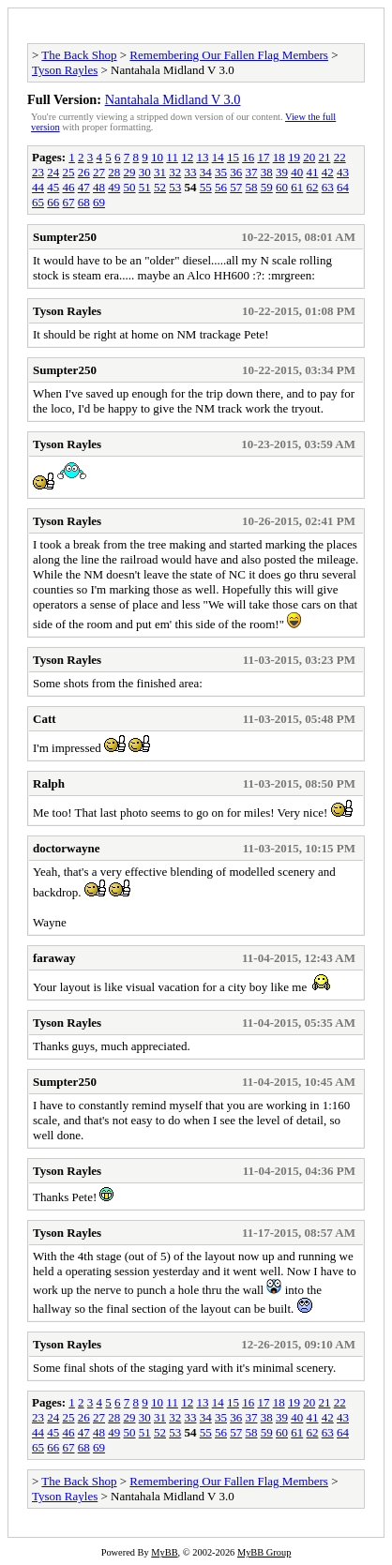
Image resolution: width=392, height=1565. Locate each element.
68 (84, 202)
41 (313, 172)
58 (252, 187)
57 (236, 187)
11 (172, 157)
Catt (44, 719)
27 (99, 172)
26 (84, 172)
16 (248, 157)
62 (313, 187)
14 (218, 157)
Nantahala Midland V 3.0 (173, 99)
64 (343, 187)
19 (294, 157)
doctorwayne (66, 848)
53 (175, 187)
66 (53, 202)
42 (328, 172)
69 (99, 202)
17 (263, 157)
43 (343, 172)
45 (53, 187)
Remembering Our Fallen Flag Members (228, 55)
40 (297, 172)
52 (160, 187)
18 (279, 157)
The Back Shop (78, 55)
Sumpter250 (65, 237)
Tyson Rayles (65, 70)
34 (206, 172)
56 (221, 187)
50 (130, 187)
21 (324, 157)
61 (297, 187)
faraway (54, 958)
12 (187, 157)
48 (99, 187)
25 (69, 172)
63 (328, 187)
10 (157, 157)
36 (236, 172)
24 (53, 172)
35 (221, 172)
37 (252, 172)
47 (84, 187)
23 (38, 172)
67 (69, 202)
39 (282, 172)
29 (130, 172)
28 (114, 172)
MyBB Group (264, 1552)
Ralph (49, 783)
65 (38, 202)
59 (267, 187)
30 (145, 172)
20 (309, 157)
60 (282, 187)
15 (233, 157)
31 (160, 172)
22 (340, 157)
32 (175, 172)
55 (206, 187)
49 (114, 187)
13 (202, 157)
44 (38, 187)
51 (145, 187)
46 (69, 187)
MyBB (164, 1552)
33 (191, 172)
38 (267, 172)
